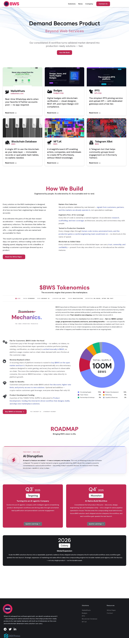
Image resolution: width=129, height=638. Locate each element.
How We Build (64, 53)
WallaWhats (86, 610)
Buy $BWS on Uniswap (14, 412)
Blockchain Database (89, 619)
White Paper (111, 610)
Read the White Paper (13, 257)
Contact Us (103, 4)
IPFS (83, 616)
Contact (110, 613)
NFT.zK (84, 622)
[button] (72, 3)
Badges (84, 613)
